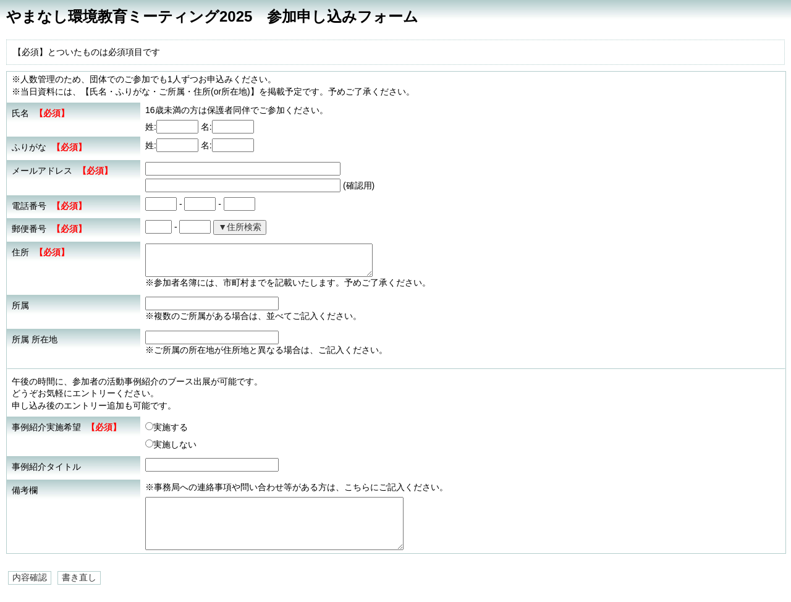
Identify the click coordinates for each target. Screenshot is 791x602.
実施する (166, 427)
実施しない (171, 444)
